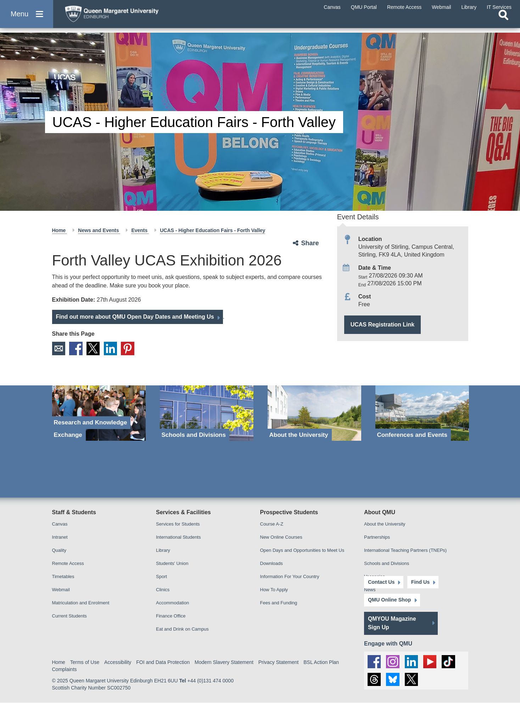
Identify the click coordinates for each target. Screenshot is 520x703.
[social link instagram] (393, 661)
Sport (161, 576)
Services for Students (178, 524)
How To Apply (274, 589)
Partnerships (377, 537)
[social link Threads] (374, 679)
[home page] (128, 16)
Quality (59, 550)
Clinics (162, 589)
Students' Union (172, 563)
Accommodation (172, 602)
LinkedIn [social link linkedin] (112, 348)
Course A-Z (272, 524)
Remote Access (68, 563)
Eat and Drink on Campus (182, 629)
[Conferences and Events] (422, 413)
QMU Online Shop (389, 599)
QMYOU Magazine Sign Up (392, 622)
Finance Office (171, 616)
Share (310, 243)
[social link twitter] (412, 679)
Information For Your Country (289, 576)
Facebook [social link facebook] (76, 348)
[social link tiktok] (449, 661)
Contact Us (381, 581)
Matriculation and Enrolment (81, 602)
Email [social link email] (59, 348)
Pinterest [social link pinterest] (129, 348)
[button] (26, 18)
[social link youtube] (430, 661)
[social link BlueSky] (393, 679)
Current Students (69, 616)
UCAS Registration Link (382, 325)
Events (140, 230)
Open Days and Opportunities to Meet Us (302, 550)
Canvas (60, 524)
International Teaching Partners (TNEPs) (405, 550)
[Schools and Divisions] (206, 413)
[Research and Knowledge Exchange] (99, 413)
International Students (178, 537)
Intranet (60, 537)
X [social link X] (94, 348)
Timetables (63, 576)
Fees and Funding (278, 602)
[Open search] (503, 23)
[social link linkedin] (412, 661)
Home (59, 230)
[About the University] (314, 413)
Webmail (61, 589)
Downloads (271, 563)
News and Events (99, 230)
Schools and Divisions (386, 563)
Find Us (418, 581)
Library (163, 550)
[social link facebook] (374, 661)
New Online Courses (281, 537)
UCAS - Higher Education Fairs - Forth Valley (212, 230)
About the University (384, 524)
